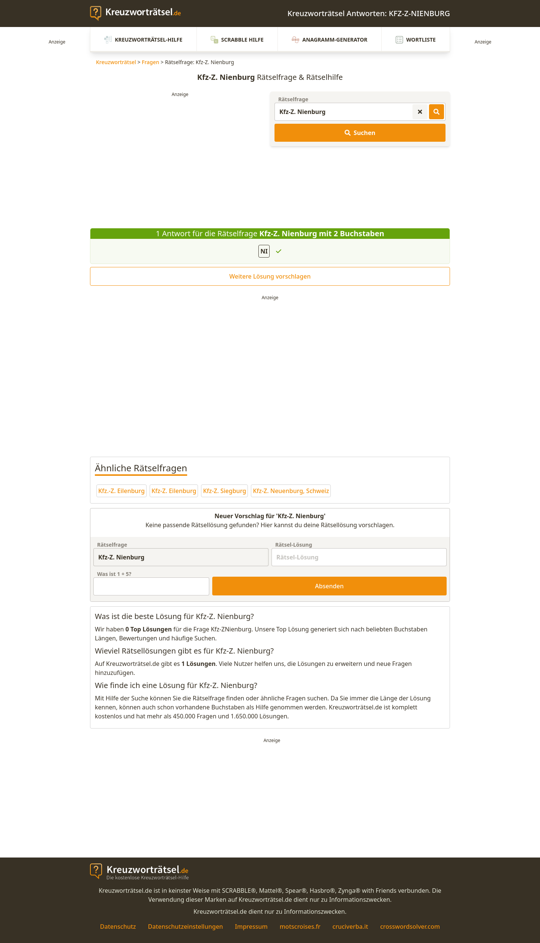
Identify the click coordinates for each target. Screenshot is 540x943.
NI (263, 251)
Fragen (150, 62)
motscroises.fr (300, 926)
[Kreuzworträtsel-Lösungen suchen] (436, 111)
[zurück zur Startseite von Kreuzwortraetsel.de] (139, 13)
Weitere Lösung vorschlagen (270, 276)
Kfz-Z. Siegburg (224, 491)
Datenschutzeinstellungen (185, 926)
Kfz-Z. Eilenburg (174, 491)
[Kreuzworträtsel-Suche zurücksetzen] (420, 111)
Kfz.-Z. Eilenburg (121, 491)
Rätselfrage (293, 99)
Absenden (329, 586)
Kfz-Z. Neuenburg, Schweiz (291, 491)
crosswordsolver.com (410, 926)
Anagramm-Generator (330, 39)
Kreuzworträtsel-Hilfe (143, 39)
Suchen (360, 133)
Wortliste (416, 39)
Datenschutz (118, 926)
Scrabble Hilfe (237, 39)
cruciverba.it (350, 926)
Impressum (251, 926)
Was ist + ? (114, 573)
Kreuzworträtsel (116, 62)
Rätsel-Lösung (293, 544)
